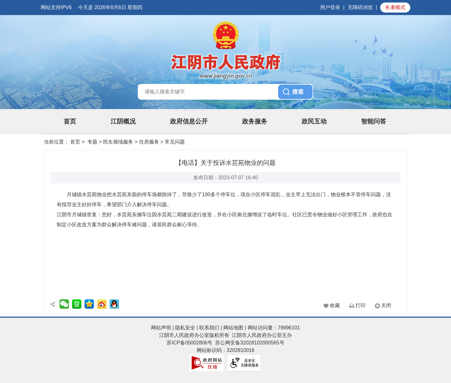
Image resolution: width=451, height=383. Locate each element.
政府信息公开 (189, 121)
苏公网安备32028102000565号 (249, 342)
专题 (92, 141)
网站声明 (161, 327)
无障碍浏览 (360, 7)
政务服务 (254, 121)
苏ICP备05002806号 (189, 342)
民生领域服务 (118, 141)
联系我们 (209, 327)
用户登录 (330, 7)
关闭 (386, 305)
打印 (360, 305)
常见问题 (175, 141)
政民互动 (314, 121)
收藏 (335, 305)
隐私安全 (185, 327)
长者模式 (395, 7)
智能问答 (373, 121)
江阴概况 (123, 121)
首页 (70, 121)
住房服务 (149, 141)
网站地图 (233, 327)
